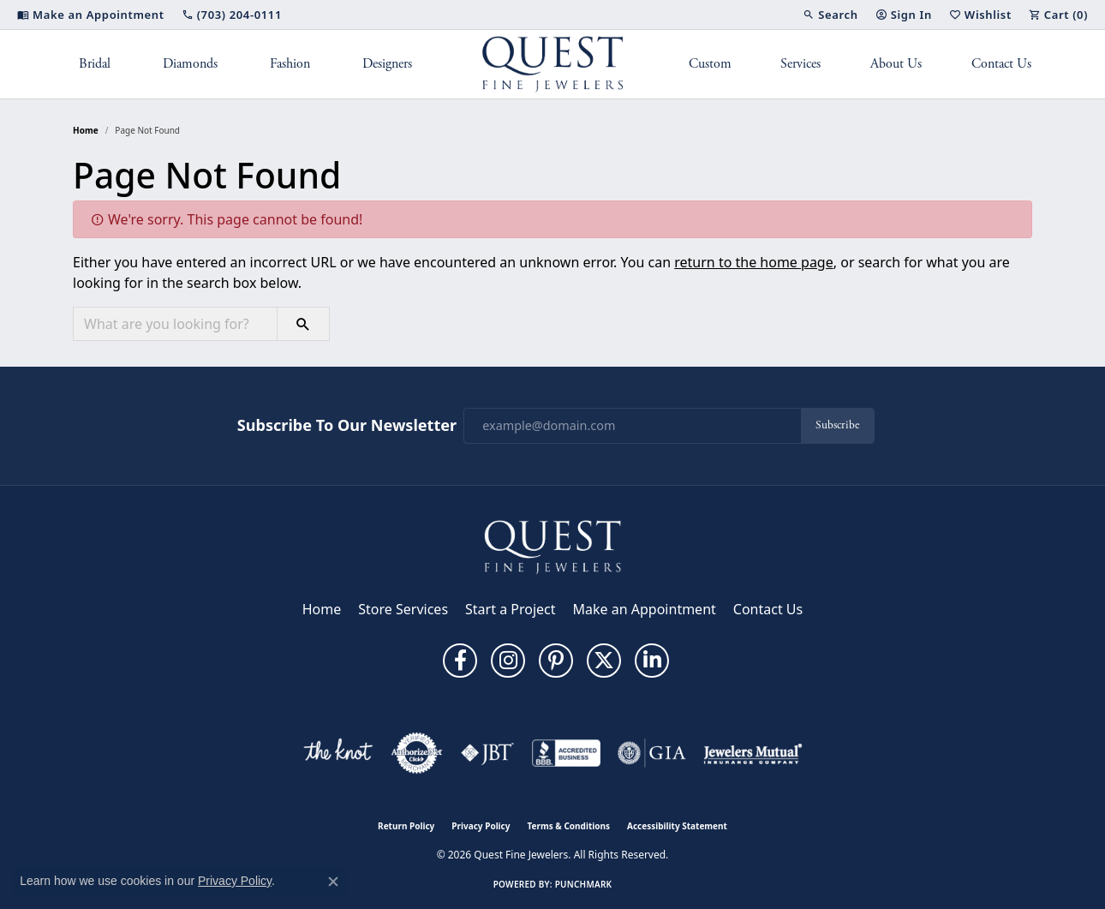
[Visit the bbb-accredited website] (566, 753)
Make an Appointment (644, 609)
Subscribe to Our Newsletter (347, 425)
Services (800, 64)
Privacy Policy (480, 826)
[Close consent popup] (333, 881)
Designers (387, 64)
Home (86, 130)
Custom (710, 64)
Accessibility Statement (677, 826)
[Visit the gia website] (652, 753)
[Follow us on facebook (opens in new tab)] (460, 660)
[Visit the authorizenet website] (417, 753)
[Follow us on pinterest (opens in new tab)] (556, 660)
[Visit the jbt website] (487, 753)
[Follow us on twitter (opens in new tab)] (604, 660)
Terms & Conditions (568, 826)
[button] (830, 14)
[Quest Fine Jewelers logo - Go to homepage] (553, 64)
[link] (90, 14)
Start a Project (510, 609)
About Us (896, 64)
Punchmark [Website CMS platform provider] (583, 884)
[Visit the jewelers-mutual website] (752, 753)
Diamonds (190, 64)
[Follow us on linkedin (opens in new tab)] (652, 660)
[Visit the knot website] (337, 753)
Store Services (403, 609)
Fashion (290, 64)
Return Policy (406, 826)
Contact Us (1001, 64)
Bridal (94, 64)
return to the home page (753, 262)
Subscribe (837, 425)
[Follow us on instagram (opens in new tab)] (508, 660)
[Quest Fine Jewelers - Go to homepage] (552, 545)
